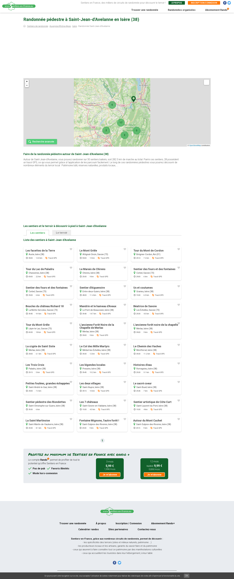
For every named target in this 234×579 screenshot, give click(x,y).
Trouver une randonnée (144, 10)
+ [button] (27, 81)
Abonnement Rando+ (163, 523)
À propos (176, 3)
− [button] (27, 85)
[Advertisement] (117, 54)
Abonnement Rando (216, 10)
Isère (74, 26)
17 (121, 122)
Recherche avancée (43, 141)
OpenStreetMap (195, 145)
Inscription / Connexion (129, 523)
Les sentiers (37, 232)
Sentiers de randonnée (37, 26)
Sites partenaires (118, 529)
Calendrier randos (88, 529)
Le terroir (61, 232)
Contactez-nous (147, 529)
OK (186, 575)
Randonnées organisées (181, 10)
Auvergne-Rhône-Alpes (60, 26)
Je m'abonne (110, 474)
